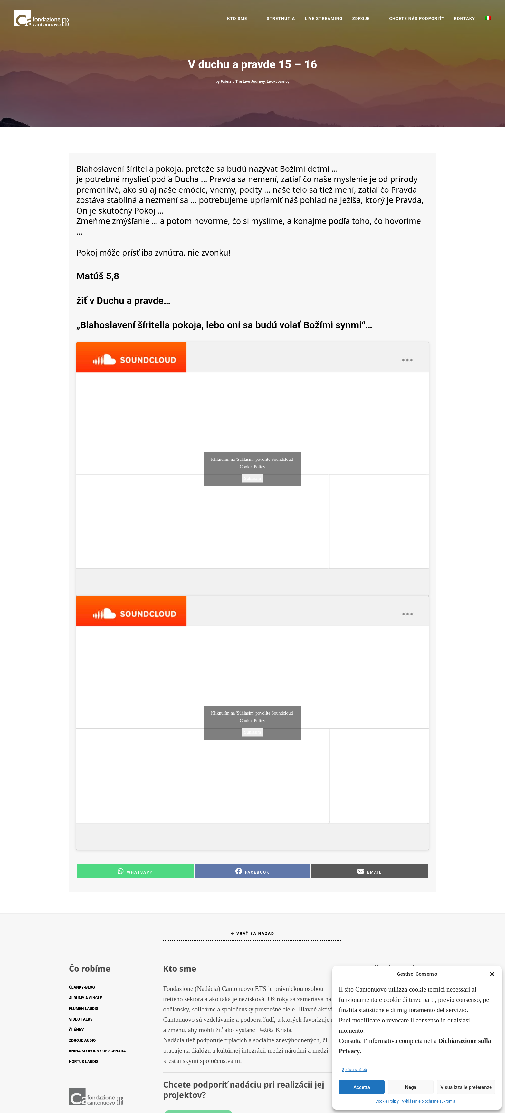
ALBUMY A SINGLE (85, 998)
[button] (492, 974)
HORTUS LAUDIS (83, 1062)
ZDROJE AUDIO (82, 1040)
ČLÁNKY (76, 1030)
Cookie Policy (387, 1101)
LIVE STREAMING (334, 18)
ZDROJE (370, 18)
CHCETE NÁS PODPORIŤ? (416, 18)
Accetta (361, 1087)
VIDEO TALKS (80, 1019)
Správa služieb (354, 1070)
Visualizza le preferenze (466, 1087)
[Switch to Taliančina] (487, 18)
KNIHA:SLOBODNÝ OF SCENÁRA (97, 1051)
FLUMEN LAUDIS (83, 1008)
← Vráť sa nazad (252, 933)
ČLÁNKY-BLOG (82, 987)
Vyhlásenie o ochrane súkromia (428, 1101)
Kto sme (257, 18)
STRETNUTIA (290, 18)
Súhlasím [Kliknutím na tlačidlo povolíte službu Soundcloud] (252, 478)
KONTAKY (464, 18)
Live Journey (254, 81)
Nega (410, 1087)
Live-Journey (278, 81)
